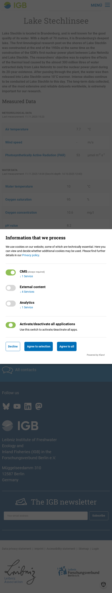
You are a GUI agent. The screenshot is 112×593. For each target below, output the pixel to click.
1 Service (26, 276)
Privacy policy (30, 255)
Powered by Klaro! (96, 355)
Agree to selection (38, 346)
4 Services (27, 292)
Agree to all (66, 346)
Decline (13, 346)
